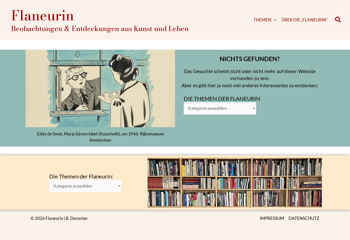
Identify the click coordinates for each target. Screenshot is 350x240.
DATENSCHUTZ (304, 218)
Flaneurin (42, 15)
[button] (273, 19)
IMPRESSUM (272, 218)
